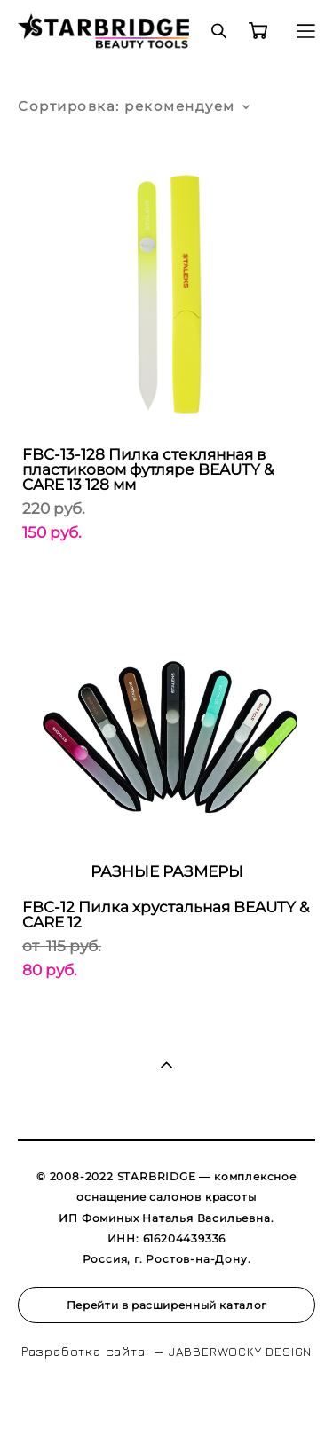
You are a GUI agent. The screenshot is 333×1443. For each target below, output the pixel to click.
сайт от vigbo (166, 1402)
